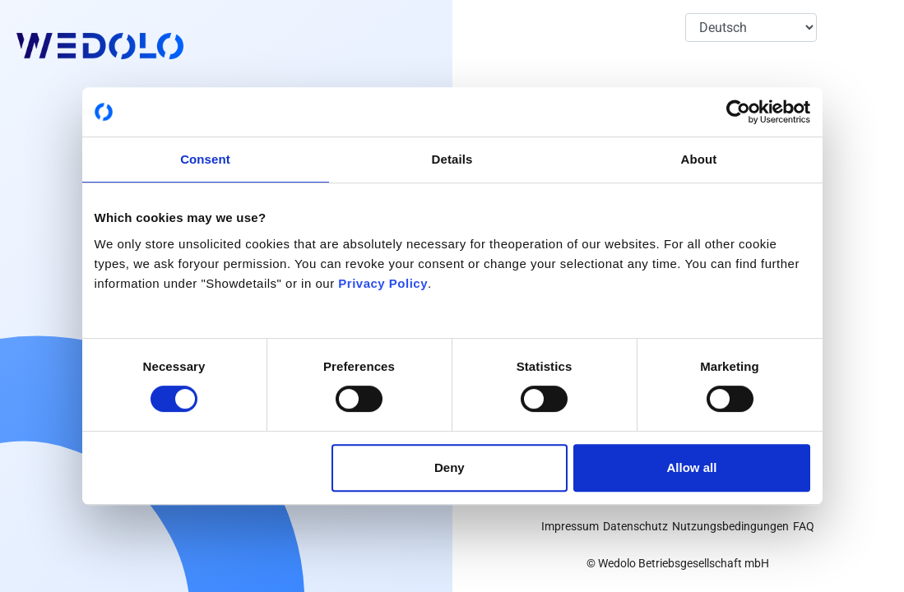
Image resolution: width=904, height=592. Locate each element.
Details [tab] (452, 159)
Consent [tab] (205, 159)
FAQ (803, 526)
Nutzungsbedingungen (730, 526)
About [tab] (699, 159)
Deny (449, 467)
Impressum (570, 526)
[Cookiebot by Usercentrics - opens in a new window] (738, 111)
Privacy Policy (383, 283)
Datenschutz (635, 526)
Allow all (692, 467)
